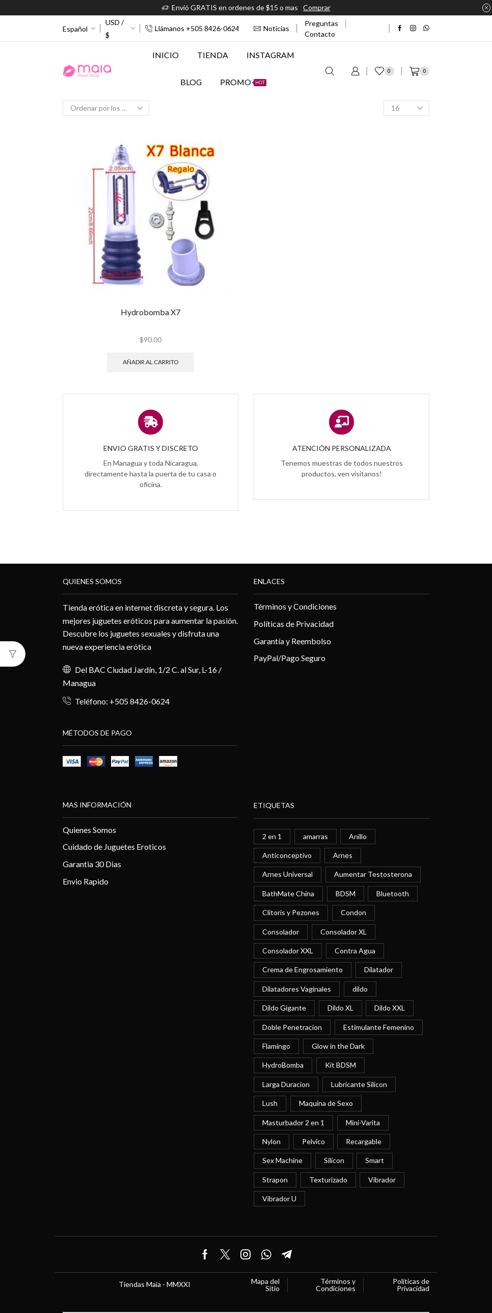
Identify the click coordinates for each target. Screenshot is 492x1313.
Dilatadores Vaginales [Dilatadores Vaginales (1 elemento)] (296, 988)
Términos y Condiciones (295, 606)
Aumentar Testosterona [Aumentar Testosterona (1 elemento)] (373, 874)
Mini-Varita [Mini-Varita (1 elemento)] (363, 1122)
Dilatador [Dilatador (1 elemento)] (378, 969)
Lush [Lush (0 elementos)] (270, 1103)
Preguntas (321, 23)
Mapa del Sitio (265, 1285)
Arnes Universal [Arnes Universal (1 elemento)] (287, 874)
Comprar (317, 7)
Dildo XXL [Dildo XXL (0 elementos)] (389, 1007)
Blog (191, 82)
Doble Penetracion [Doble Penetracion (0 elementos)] (292, 1027)
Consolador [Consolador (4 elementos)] (280, 931)
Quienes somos (92, 581)
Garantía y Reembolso (292, 641)
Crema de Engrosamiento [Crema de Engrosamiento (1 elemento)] (302, 969)
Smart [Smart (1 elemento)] (374, 1160)
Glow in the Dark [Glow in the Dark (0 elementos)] (338, 1046)
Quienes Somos (89, 830)
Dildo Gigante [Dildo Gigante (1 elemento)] (284, 1007)
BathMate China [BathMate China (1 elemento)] (288, 893)
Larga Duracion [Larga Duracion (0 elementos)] (286, 1084)
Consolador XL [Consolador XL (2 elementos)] (343, 931)
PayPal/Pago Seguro (289, 658)
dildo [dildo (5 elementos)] (360, 988)
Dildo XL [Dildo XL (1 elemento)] (340, 1007)
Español (75, 28)
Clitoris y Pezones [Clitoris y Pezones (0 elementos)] (290, 912)
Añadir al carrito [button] (150, 362)
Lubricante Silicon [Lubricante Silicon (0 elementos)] (359, 1084)
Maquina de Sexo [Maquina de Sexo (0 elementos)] (326, 1103)
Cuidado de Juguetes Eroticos (114, 846)
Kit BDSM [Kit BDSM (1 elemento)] (340, 1064)
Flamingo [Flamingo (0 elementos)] (276, 1046)
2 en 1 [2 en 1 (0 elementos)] (272, 836)
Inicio (165, 55)
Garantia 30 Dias (92, 864)
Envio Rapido (85, 881)
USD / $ (114, 28)
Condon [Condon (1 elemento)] (353, 912)
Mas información (97, 804)
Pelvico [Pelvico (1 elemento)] (313, 1141)
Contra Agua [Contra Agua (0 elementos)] (355, 950)
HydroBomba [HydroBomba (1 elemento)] (283, 1064)
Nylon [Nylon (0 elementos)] (271, 1141)
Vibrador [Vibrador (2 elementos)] (382, 1179)
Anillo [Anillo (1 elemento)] (358, 836)
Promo (243, 82)
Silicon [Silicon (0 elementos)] (334, 1160)
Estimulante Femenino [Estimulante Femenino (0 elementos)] (378, 1027)
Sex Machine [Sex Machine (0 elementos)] (282, 1160)
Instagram (270, 55)
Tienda (212, 55)
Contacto (320, 34)
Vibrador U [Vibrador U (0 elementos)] (279, 1198)
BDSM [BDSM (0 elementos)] (346, 893)
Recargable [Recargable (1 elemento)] (363, 1141)
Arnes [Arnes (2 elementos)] (342, 855)
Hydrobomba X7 (150, 312)
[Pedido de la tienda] (106, 108)
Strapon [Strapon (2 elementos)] (275, 1179)
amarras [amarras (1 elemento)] (315, 836)
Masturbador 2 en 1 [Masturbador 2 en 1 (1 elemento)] (293, 1122)
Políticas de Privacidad (294, 623)
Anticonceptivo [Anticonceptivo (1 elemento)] (287, 855)
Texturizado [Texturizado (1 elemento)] (328, 1179)
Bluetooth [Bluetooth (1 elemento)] (392, 893)
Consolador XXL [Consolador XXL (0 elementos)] (287, 950)
